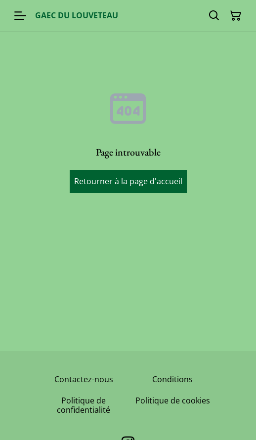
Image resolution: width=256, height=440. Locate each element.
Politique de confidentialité (83, 405)
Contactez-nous (83, 379)
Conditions (172, 379)
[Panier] (236, 16)
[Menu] (20, 16)
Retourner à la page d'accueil (128, 181)
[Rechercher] (214, 16)
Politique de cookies (172, 400)
